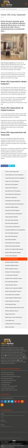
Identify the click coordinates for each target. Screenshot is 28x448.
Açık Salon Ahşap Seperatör (11, 220)
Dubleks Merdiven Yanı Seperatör (13, 323)
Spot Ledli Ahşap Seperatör (11, 281)
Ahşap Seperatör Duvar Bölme (12, 301)
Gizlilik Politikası (4, 432)
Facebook (5, 165)
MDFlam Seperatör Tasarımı (11, 310)
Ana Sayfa (3, 9)
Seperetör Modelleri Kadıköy (11, 262)
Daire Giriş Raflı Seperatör (11, 236)
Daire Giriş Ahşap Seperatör (11, 223)
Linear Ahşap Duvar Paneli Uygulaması (14, 174)
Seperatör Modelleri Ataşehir (11, 207)
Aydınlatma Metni (23, 432)
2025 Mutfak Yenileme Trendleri (7, 372)
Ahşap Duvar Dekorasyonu (11, 187)
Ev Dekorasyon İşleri (5, 384)
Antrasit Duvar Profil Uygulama (12, 210)
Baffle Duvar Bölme (9, 327)
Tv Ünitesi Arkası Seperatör (11, 275)
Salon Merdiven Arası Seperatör (12, 242)
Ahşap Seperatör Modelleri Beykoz (13, 297)
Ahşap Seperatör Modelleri (11, 216)
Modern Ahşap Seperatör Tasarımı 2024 (14, 307)
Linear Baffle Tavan (9, 320)
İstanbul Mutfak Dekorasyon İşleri (8, 388)
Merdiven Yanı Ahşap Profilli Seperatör (14, 249)
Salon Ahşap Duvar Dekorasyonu (13, 194)
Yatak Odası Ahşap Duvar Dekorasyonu (14, 204)
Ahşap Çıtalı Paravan (10, 314)
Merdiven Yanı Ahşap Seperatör (12, 272)
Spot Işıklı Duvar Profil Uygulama (13, 191)
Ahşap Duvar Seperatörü (11, 197)
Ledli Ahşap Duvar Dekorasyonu (12, 200)
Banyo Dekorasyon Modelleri (7, 378)
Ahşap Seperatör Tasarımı (11, 285)
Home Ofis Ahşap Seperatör (11, 233)
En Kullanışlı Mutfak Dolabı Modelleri (8, 380)
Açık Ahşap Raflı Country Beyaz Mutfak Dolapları (11, 376)
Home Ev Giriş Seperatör (11, 255)
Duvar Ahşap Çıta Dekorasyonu (12, 226)
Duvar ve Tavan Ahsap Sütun (12, 171)
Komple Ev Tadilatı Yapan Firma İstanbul (9, 390)
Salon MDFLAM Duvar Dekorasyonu (13, 213)
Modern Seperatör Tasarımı (11, 268)
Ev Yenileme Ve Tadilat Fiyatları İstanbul (9, 386)
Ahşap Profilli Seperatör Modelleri (13, 252)
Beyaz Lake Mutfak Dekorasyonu (7, 374)
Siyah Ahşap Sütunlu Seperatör (12, 294)
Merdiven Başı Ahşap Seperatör (12, 246)
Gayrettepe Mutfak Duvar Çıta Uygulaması (15, 229)
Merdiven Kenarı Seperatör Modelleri (13, 288)
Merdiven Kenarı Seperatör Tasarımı (13, 278)
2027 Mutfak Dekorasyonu (6, 382)
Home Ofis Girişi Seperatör (12, 9)
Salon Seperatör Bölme (10, 304)
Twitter (12, 165)
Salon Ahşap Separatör (10, 239)
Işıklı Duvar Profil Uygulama (11, 184)
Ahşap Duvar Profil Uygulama (12, 181)
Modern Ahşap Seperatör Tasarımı (13, 291)
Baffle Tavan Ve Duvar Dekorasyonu (13, 317)
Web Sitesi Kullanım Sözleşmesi (13, 432)
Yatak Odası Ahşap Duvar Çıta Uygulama (14, 178)
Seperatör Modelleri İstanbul (11, 265)
